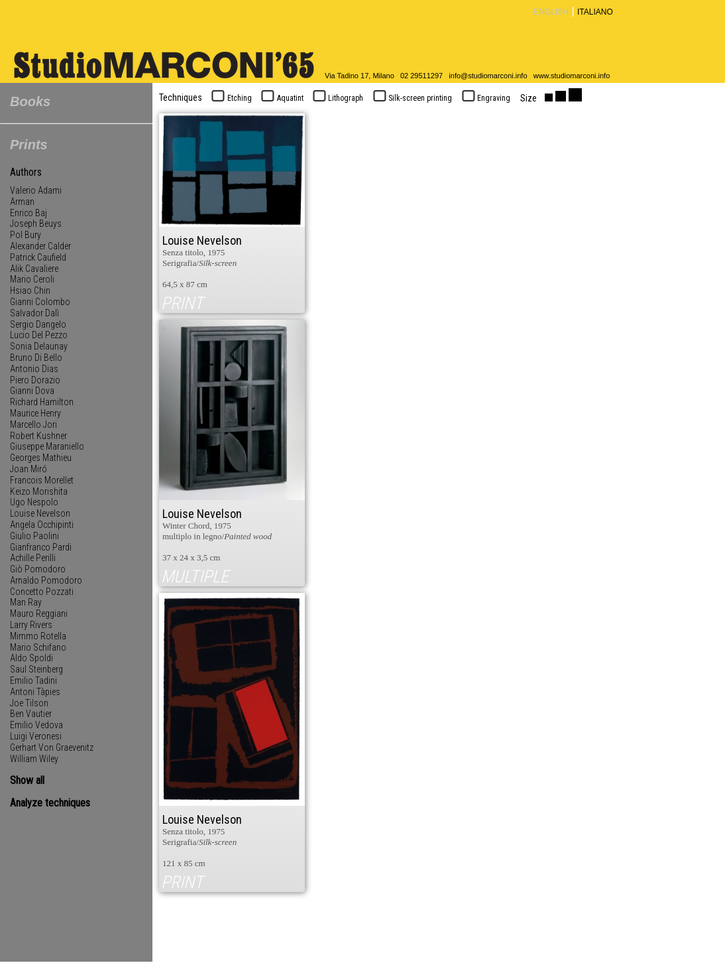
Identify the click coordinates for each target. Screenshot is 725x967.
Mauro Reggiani (39, 613)
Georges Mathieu (41, 457)
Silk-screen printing (411, 98)
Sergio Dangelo (38, 324)
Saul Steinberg (36, 669)
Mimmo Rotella (38, 636)
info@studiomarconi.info (488, 76)
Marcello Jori (33, 424)
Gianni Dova (32, 390)
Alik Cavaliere (34, 268)
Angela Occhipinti (42, 524)
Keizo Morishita (39, 491)
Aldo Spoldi (31, 658)
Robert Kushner (38, 435)
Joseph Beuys (36, 223)
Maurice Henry (35, 413)
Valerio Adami (36, 190)
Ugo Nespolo (34, 502)
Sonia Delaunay (39, 346)
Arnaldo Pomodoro (46, 580)
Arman (22, 201)
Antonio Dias (34, 368)
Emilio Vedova (36, 725)
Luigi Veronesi (36, 736)
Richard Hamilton (42, 402)
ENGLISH (551, 12)
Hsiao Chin (30, 290)
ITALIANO (595, 12)
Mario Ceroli (32, 279)
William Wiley (34, 758)
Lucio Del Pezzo (39, 335)
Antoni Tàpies (35, 691)
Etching (230, 98)
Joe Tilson (29, 703)
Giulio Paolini (34, 536)
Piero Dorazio (35, 380)
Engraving (484, 98)
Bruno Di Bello (36, 357)
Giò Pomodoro (38, 569)
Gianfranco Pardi (41, 547)
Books (30, 101)
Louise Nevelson (40, 513)
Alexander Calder (40, 246)
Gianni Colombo (40, 301)
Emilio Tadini (33, 680)
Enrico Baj (28, 213)
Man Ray (26, 602)
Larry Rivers (31, 624)
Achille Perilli (33, 557)
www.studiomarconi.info (571, 76)
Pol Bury (25, 234)
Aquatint (281, 98)
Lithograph (337, 98)
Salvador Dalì (34, 313)
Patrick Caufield (38, 257)
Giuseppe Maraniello (47, 446)
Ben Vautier (31, 713)
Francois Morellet (42, 480)
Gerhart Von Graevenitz (51, 747)
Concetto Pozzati (42, 591)
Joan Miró (28, 469)
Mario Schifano (38, 647)
